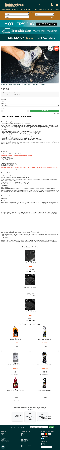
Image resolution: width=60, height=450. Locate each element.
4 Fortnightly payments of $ (30, 95)
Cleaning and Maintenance (26, 439)
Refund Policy (16, 143)
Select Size (3, 103)
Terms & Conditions (4, 143)
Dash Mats (34, 9)
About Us (22, 434)
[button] (41, 5)
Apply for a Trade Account (26, 445)
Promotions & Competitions (26, 444)
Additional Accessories (5, 441)
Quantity (3, 108)
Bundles (2, 433)
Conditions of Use (24, 440)
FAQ (21, 438)
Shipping (17, 116)
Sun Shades (3, 438)
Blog (22, 446)
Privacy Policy (23, 441)
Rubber (7, 44)
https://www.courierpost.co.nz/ (7, 188)
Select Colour (4, 99)
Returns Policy (23, 437)
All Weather (13, 44)
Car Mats (3, 44)
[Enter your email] (39, 427)
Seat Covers (3, 437)
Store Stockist (23, 442)
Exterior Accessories (5, 440)
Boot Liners (3, 435)
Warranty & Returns (26, 116)
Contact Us (27, 207)
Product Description (7, 116)
